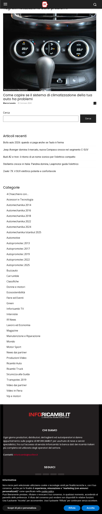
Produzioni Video (16, 358)
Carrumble (13, 276)
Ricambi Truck (15, 368)
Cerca (6, 112)
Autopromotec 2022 (18, 259)
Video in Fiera (14, 390)
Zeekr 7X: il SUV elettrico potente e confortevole (29, 171)
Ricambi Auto (14, 363)
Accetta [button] (91, 508)
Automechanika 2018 (19, 216)
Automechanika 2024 (19, 227)
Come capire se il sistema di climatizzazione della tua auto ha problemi (47, 97)
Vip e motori (14, 396)
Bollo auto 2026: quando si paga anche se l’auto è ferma (33, 142)
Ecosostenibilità (16, 292)
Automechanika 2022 (19, 221)
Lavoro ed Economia (18, 325)
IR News (11, 319)
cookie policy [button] (47, 491)
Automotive (13, 237)
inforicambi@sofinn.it (26, 454)
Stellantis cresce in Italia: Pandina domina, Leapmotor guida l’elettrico (40, 164)
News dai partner (17, 352)
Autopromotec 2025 (18, 265)
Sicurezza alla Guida (18, 374)
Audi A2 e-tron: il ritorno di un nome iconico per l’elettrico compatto (39, 156)
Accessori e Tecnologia (20, 199)
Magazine (12, 330)
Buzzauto (12, 270)
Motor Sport (14, 347)
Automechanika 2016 (19, 210)
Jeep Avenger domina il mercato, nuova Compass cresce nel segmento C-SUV (45, 149)
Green (10, 303)
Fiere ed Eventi (15, 298)
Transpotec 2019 (16, 379)
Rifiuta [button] (72, 508)
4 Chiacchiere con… (17, 194)
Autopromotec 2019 (18, 254)
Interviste (12, 314)
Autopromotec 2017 (18, 248)
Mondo (11, 341)
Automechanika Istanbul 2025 (24, 232)
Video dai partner (17, 385)
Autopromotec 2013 (18, 243)
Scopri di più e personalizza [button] (21, 508)
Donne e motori (16, 287)
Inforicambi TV (15, 308)
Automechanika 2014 (19, 205)
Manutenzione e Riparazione (15, 90)
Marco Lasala (9, 103)
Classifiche (13, 281)
